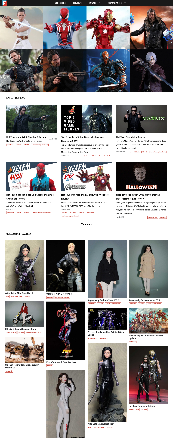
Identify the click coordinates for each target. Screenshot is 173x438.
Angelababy (91, 304)
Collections (60, 3)
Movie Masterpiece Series (40, 145)
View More (86, 224)
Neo (130, 152)
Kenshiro (49, 365)
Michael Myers (152, 217)
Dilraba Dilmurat (11, 332)
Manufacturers (117, 3)
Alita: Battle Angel (16, 296)
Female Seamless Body (33, 332)
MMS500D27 (91, 212)
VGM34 (19, 212)
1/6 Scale (19, 145)
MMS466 (145, 152)
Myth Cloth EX (104, 338)
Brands (94, 3)
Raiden (131, 409)
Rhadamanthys (92, 338)
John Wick (10, 145)
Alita (7, 296)
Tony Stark (73, 212)
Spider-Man (10, 212)
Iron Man (64, 212)
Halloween (163, 217)
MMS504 (26, 145)
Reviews (77, 3)
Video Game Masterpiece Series (101, 156)
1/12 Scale (9, 371)
